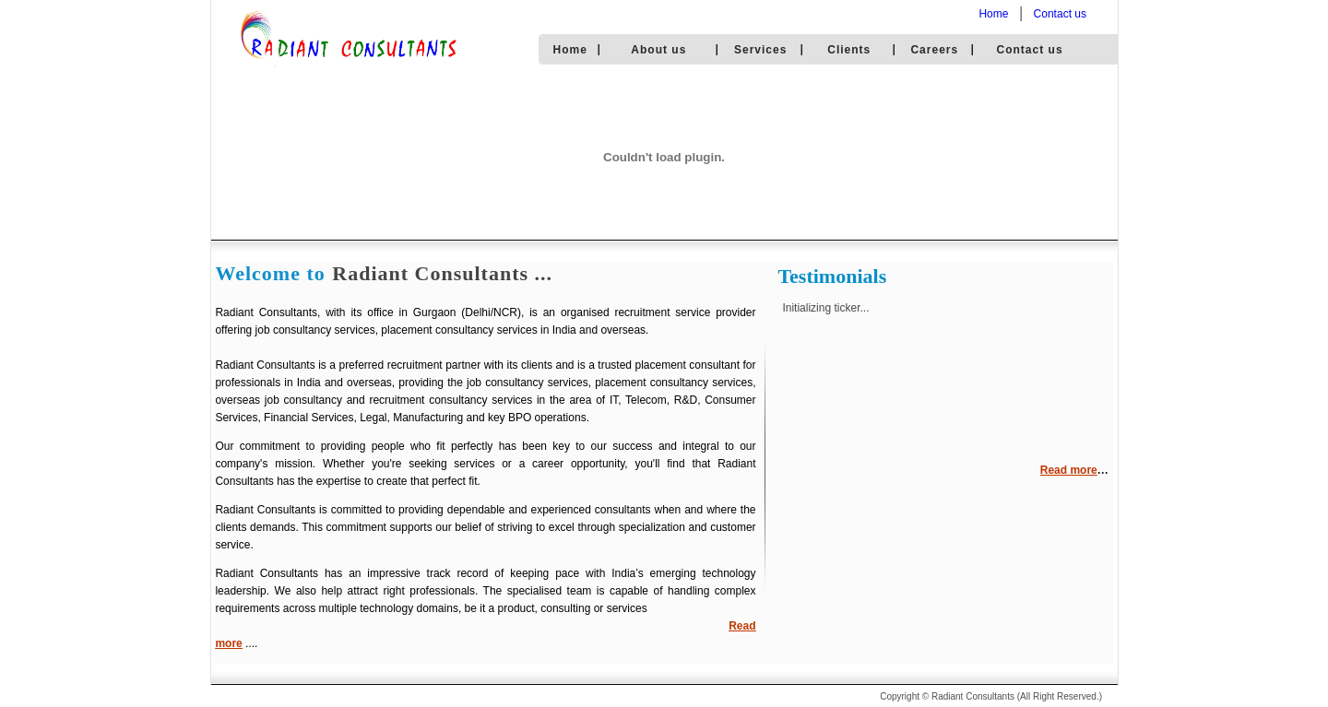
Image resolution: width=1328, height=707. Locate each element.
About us (658, 49)
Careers (934, 49)
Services (760, 49)
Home (993, 13)
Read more (1068, 470)
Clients (849, 49)
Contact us (1060, 13)
